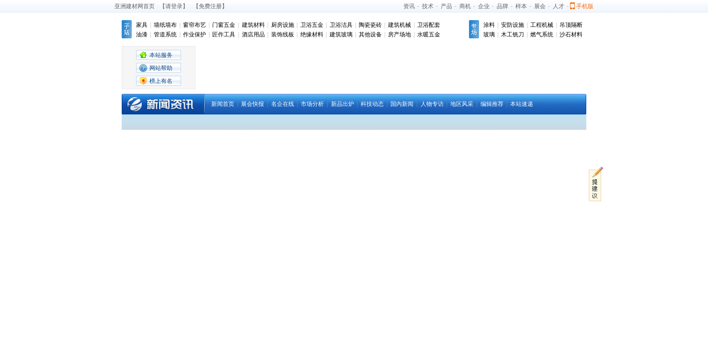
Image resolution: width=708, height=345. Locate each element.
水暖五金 (428, 34)
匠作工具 (223, 34)
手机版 (585, 6)
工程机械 (541, 25)
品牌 (502, 6)
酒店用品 (253, 34)
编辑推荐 (491, 104)
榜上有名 (160, 81)
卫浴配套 (428, 25)
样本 (521, 6)
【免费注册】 (210, 6)
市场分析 (312, 104)
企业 (484, 6)
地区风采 (461, 104)
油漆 (142, 34)
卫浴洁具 (341, 25)
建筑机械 (399, 25)
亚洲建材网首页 (134, 6)
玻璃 (489, 34)
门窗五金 (223, 25)
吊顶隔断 (571, 25)
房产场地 (399, 34)
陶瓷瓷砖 (370, 25)
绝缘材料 (311, 34)
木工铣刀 (512, 34)
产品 (446, 6)
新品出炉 (342, 104)
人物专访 (432, 104)
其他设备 (370, 34)
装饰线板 (282, 34)
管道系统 (165, 34)
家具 (142, 25)
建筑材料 (253, 25)
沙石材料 (571, 34)
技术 (428, 6)
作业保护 (194, 34)
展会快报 (252, 104)
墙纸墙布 (165, 25)
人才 (558, 6)
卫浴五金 (311, 25)
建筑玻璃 (341, 34)
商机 (465, 6)
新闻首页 (222, 104)
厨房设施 (282, 25)
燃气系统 (541, 34)
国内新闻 (401, 104)
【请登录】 (174, 6)
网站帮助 (160, 68)
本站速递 (521, 104)
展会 (540, 6)
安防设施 (512, 25)
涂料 (489, 25)
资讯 (409, 6)
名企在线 (282, 104)
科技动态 (372, 104)
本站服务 (160, 55)
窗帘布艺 (194, 25)
